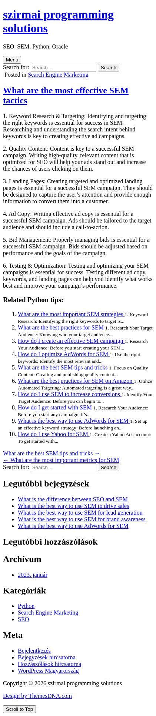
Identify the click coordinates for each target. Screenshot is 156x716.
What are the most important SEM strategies (71, 314)
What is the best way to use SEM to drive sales (73, 506)
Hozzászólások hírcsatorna (49, 664)
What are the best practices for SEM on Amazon (76, 381)
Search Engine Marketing (58, 74)
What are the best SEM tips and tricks (63, 367)
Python (26, 606)
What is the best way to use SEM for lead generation (80, 512)
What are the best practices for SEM (61, 327)
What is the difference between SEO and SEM (73, 499)
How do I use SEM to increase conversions (70, 394)
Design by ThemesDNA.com (37, 696)
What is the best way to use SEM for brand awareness (82, 519)
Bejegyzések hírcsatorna (47, 657)
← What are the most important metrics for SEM (61, 460)
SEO (23, 619)
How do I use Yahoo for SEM (54, 434)
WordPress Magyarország (48, 671)
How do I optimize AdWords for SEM (64, 354)
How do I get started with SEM (55, 407)
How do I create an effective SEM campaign (71, 341)
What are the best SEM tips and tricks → (51, 453)
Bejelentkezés (34, 651)
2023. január (32, 575)
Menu (12, 60)
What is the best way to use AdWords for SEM (74, 421)
